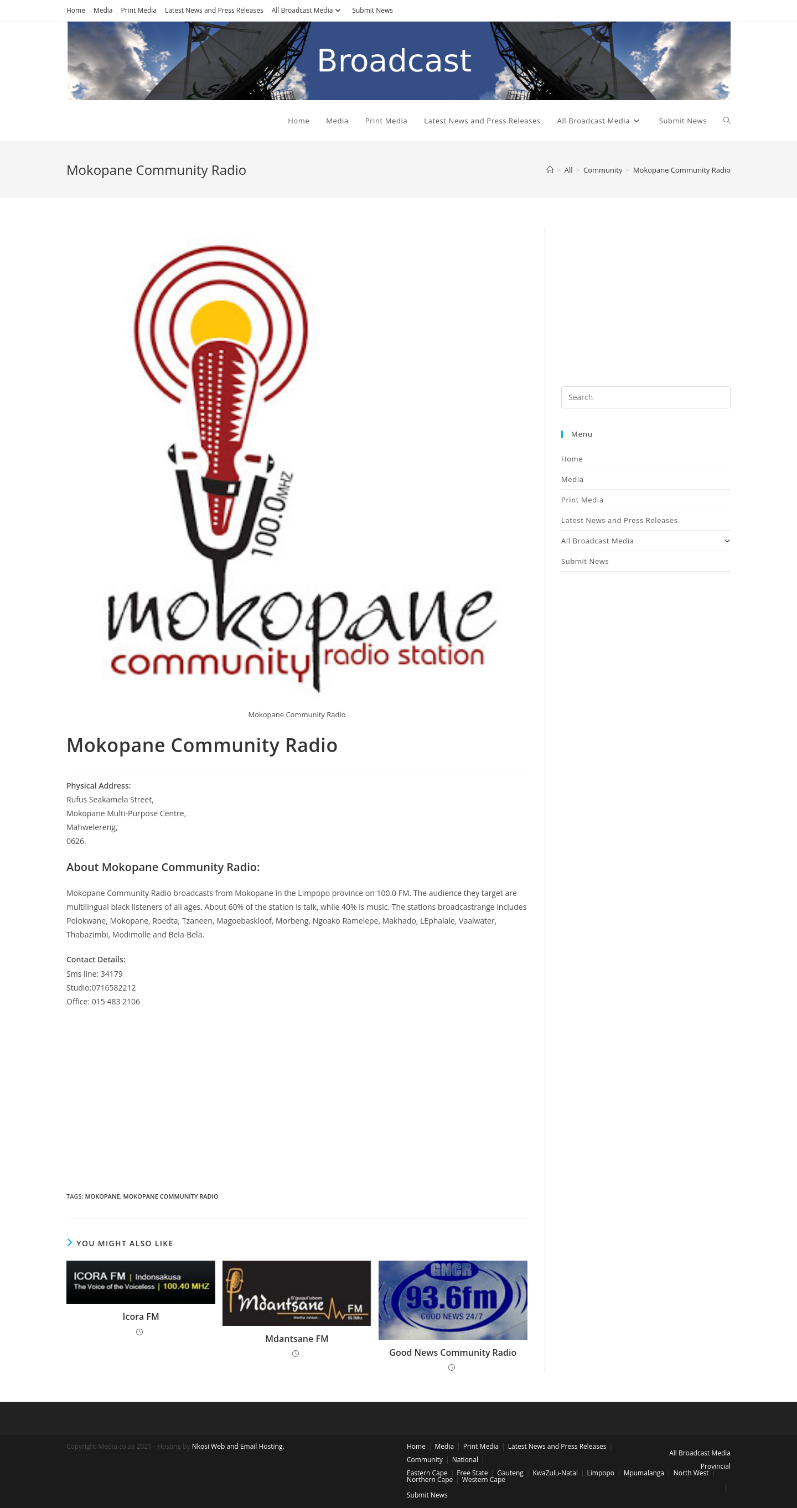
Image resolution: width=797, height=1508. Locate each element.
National (465, 1459)
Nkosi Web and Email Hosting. (238, 1446)
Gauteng (510, 1473)
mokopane (102, 1196)
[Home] (549, 170)
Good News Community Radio (452, 1352)
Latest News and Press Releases (214, 10)
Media (103, 10)
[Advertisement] (296, 1096)
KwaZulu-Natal (554, 1473)
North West (691, 1473)
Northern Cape (430, 1479)
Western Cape (483, 1479)
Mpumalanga (644, 1473)
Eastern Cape (427, 1473)
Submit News (372, 10)
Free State (472, 1473)
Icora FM (141, 1316)
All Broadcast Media (308, 10)
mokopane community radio (171, 1196)
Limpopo (601, 1473)
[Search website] (727, 120)
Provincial (716, 1466)
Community (425, 1459)
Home (75, 10)
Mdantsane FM (296, 1339)
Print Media (139, 10)
